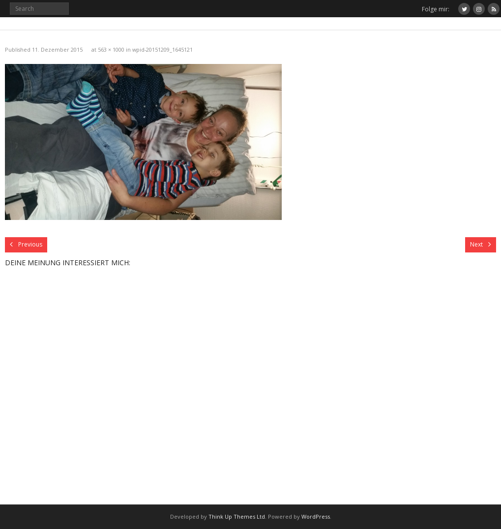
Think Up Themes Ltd (236, 516)
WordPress (315, 516)
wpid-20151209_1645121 (162, 49)
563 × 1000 (111, 49)
